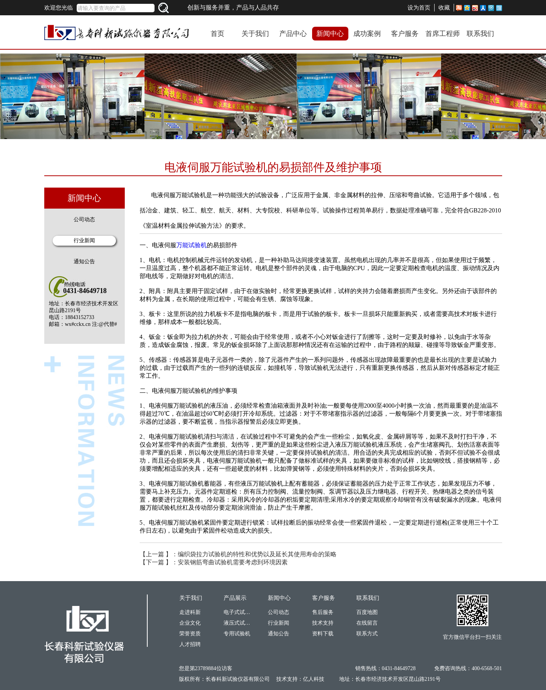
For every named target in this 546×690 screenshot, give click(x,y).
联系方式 (367, 634)
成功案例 (367, 33)
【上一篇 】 (238, 554)
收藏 (444, 8)
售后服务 (322, 612)
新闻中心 (330, 33)
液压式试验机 (237, 623)
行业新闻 (84, 240)
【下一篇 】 (214, 562)
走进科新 (190, 612)
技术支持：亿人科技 (300, 679)
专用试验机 (237, 634)
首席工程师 (442, 33)
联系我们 (480, 33)
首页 (217, 33)
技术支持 (322, 623)
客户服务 (405, 33)
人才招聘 (190, 644)
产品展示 (235, 598)
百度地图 (367, 612)
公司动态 (84, 219)
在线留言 (367, 623)
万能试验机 (191, 245)
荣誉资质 (190, 634)
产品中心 (293, 33)
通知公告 (84, 261)
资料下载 (322, 634)
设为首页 (418, 8)
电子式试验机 (237, 612)
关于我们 (255, 33)
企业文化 (190, 623)
